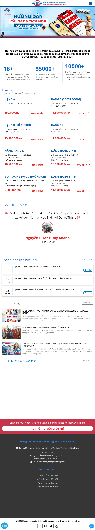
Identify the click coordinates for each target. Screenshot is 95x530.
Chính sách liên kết (47, 479)
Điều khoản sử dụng (47, 486)
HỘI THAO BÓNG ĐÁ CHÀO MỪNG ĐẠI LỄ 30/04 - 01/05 (46, 327)
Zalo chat (4, 525)
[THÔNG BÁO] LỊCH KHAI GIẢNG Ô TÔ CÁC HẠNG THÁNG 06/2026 (43, 278)
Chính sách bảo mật (47, 475)
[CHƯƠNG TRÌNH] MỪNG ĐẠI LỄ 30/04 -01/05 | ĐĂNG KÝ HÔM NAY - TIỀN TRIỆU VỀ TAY (54, 345)
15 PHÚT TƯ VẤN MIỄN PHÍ (47, 428)
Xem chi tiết (37, 113)
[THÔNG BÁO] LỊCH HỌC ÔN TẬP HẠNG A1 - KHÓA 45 (38, 267)
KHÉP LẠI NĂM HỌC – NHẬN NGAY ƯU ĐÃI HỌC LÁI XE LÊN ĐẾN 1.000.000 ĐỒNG (55, 312)
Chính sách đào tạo (47, 482)
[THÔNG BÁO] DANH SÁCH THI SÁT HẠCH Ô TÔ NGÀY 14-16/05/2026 (44, 289)
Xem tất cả (87, 259)
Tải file (88, 270)
